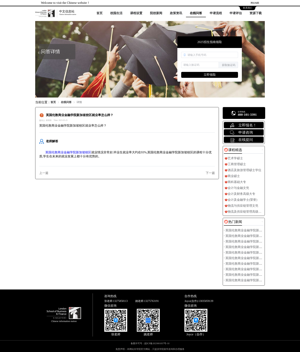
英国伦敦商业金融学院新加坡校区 (68, 152)
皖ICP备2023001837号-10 (157, 343)
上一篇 (43, 173)
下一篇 (210, 173)
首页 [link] (53, 102)
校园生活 (116, 13)
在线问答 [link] (66, 102)
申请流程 (216, 13)
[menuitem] (99, 13)
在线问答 (196, 13)
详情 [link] (79, 102)
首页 (99, 13)
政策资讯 (176, 13)
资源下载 (255, 13)
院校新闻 (156, 13)
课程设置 (136, 13)
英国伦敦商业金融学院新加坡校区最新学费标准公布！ (262, 230)
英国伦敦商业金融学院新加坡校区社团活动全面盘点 (260, 263)
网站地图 (255, 3)
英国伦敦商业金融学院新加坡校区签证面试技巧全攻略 (262, 247)
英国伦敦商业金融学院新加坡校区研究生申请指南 (259, 241)
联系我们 (247, 8)
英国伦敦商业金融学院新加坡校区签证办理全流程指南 (262, 252)
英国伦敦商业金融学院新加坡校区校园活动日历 (257, 280)
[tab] (233, 150)
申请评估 (236, 13)
